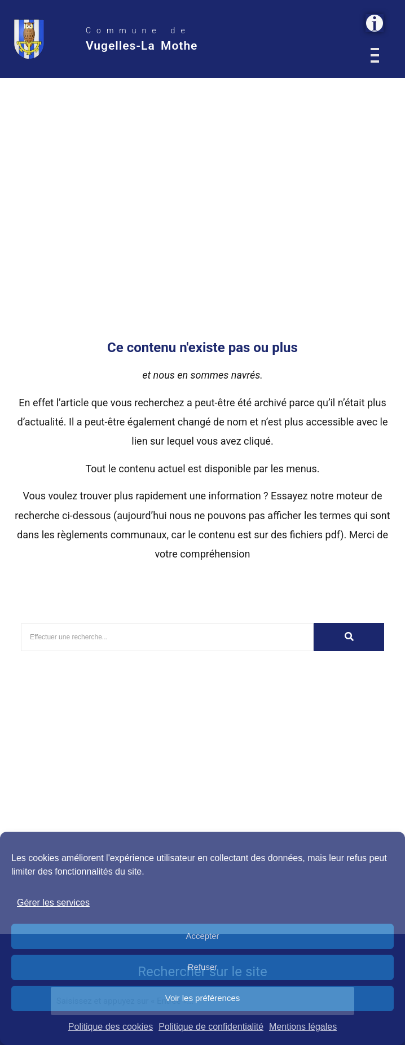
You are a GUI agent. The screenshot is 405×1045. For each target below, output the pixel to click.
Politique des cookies (110, 1026)
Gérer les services (53, 902)
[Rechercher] (167, 637)
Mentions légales (303, 1026)
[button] (375, 23)
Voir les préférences (202, 998)
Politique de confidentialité (211, 1026)
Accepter (202, 936)
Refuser (203, 967)
